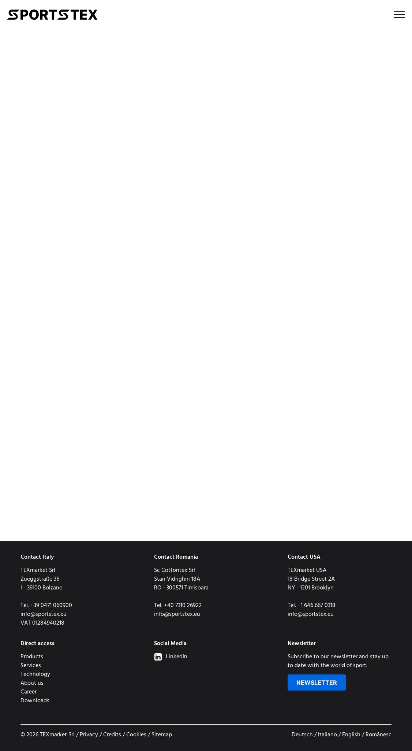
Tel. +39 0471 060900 (46, 605)
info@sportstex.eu (43, 614)
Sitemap (161, 735)
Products (31, 657)
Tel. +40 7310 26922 (178, 605)
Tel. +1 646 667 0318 (312, 605)
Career (28, 692)
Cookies (136, 735)
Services (30, 665)
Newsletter (316, 682)
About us (32, 683)
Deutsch (302, 734)
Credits (112, 735)
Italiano (327, 734)
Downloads (34, 701)
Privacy (89, 735)
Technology (35, 674)
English (351, 734)
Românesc (379, 734)
